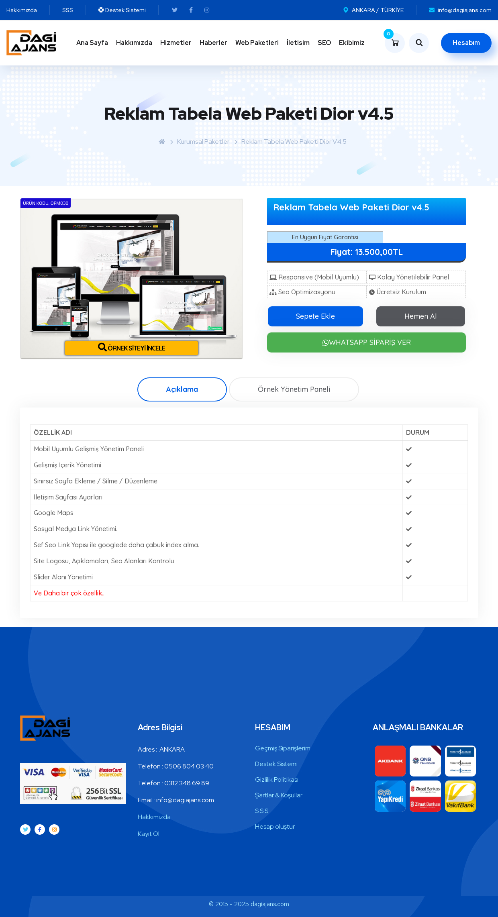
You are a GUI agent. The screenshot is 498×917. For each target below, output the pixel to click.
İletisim (298, 43)
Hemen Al (420, 316)
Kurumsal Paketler (203, 141)
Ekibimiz (352, 43)
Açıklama (182, 389)
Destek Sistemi (276, 764)
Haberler (213, 43)
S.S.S (261, 811)
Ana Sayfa (92, 43)
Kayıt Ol (148, 833)
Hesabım (466, 43)
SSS (67, 10)
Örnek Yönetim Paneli (294, 389)
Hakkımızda (21, 10)
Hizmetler (176, 43)
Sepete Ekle (315, 316)
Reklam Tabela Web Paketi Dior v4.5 (294, 141)
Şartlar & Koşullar (278, 795)
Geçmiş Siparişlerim (282, 748)
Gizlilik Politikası (276, 779)
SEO (324, 43)
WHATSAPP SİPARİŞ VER (366, 342)
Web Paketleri (257, 43)
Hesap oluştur (275, 826)
